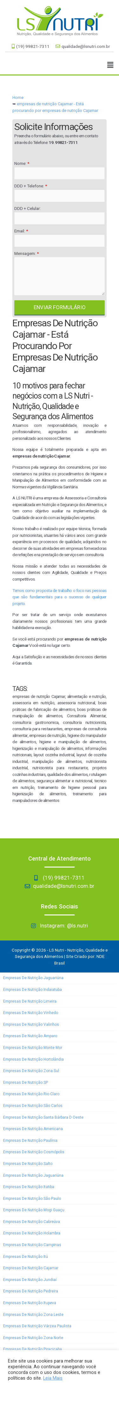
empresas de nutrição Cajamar (30, 1268)
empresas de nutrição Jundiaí (29, 1280)
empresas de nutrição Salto (27, 1163)
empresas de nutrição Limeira (29, 1001)
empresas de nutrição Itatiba (28, 1187)
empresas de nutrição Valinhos (31, 1024)
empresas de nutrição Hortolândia (33, 1059)
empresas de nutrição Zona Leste (33, 1314)
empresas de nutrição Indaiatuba (32, 989)
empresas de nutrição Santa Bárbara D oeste (43, 1117)
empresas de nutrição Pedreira (30, 1291)
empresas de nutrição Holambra (31, 1233)
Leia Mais (53, 1378)
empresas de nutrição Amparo (30, 1036)
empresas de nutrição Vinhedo (30, 1013)
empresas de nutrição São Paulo (32, 1198)
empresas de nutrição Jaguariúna (33, 978)
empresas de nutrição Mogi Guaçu (33, 1210)
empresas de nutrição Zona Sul (31, 1071)
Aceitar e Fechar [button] (28, 1390)
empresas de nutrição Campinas (32, 1245)
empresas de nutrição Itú (25, 1256)
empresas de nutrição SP (25, 1082)
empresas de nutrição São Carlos (33, 1105)
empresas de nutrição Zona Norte (33, 1338)
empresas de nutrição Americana (33, 1129)
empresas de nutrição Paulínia (30, 1140)
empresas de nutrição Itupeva (29, 1303)
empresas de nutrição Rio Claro (31, 1094)
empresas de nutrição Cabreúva (31, 1222)
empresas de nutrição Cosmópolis (33, 1152)
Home (17, 97)
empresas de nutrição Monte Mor (32, 1047)
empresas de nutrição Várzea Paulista (37, 1326)
